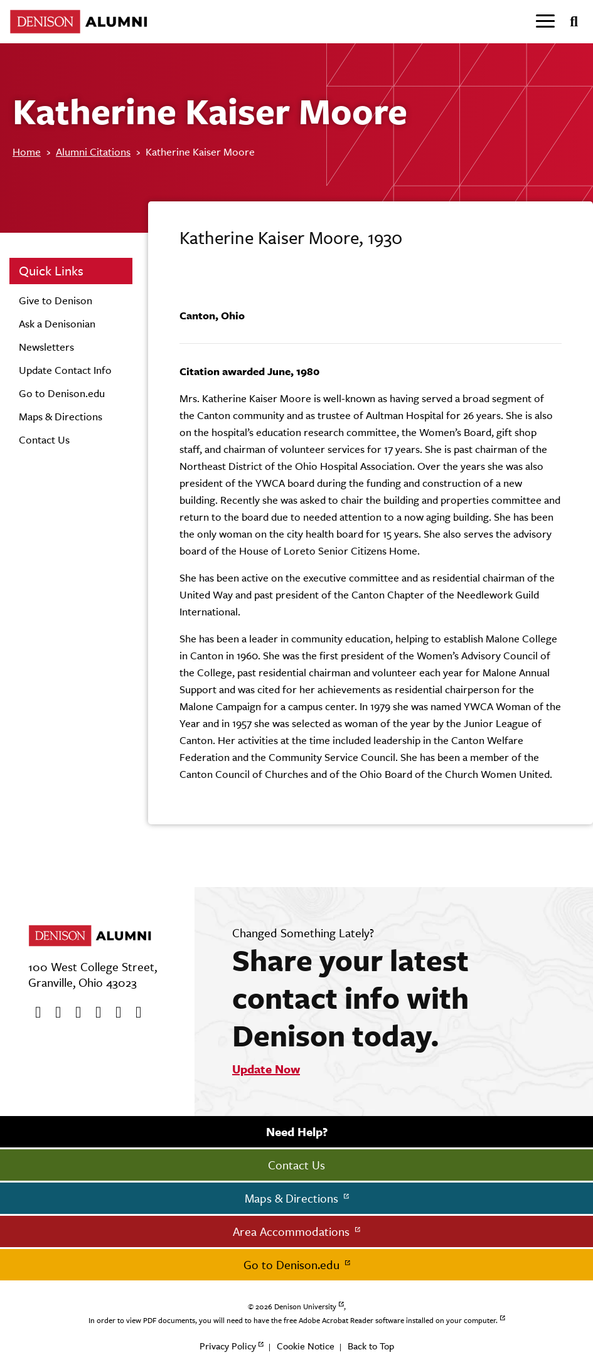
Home (27, 152)
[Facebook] (34, 1012)
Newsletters (46, 347)
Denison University (305, 1307)
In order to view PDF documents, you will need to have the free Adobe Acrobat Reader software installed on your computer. (293, 1321)
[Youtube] (74, 1012)
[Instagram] (94, 1012)
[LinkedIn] (134, 1012)
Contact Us (44, 440)
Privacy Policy (228, 1346)
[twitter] (54, 1012)
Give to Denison (55, 300)
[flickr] (114, 1012)
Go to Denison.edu (62, 393)
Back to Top (371, 1346)
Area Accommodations (293, 1231)
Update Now (266, 1069)
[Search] (569, 22)
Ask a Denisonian (57, 324)
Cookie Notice (305, 1346)
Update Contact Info (65, 370)
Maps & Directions (60, 416)
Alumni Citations (93, 152)
